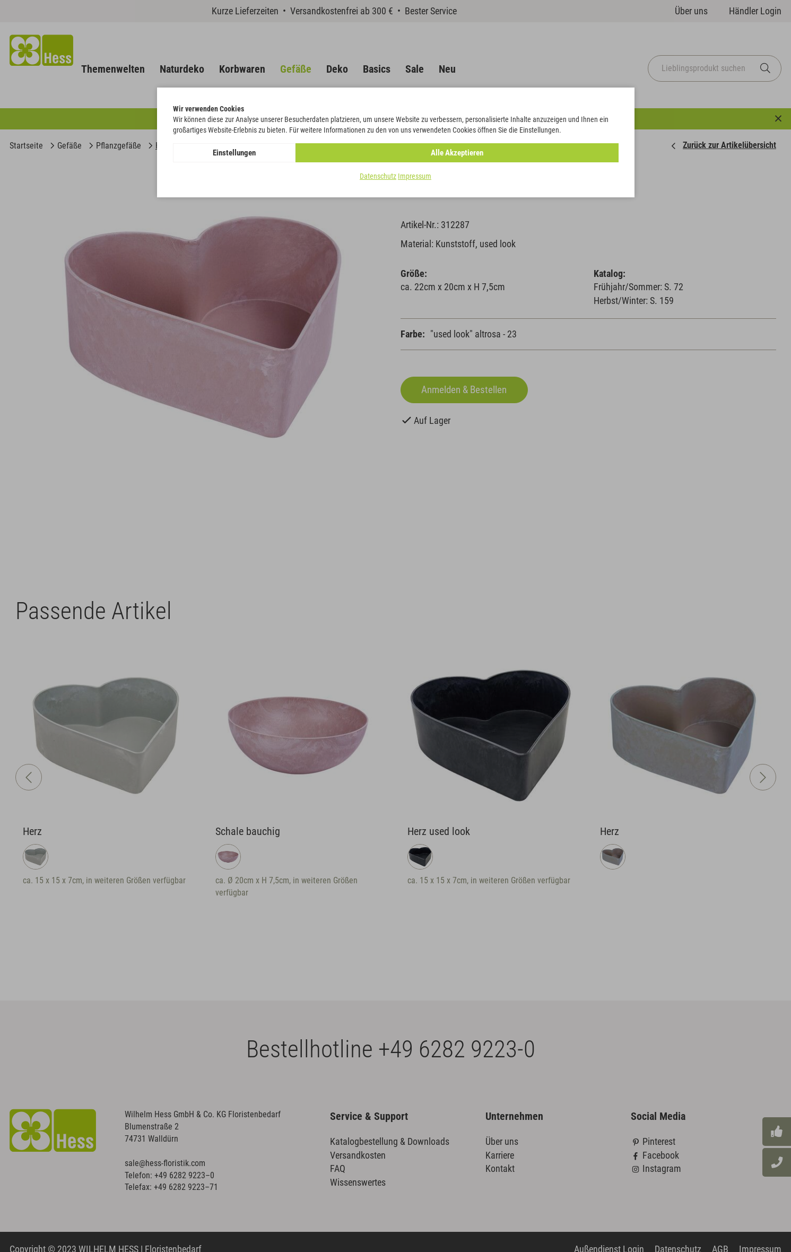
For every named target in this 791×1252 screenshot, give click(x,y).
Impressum (414, 177)
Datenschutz (378, 177)
